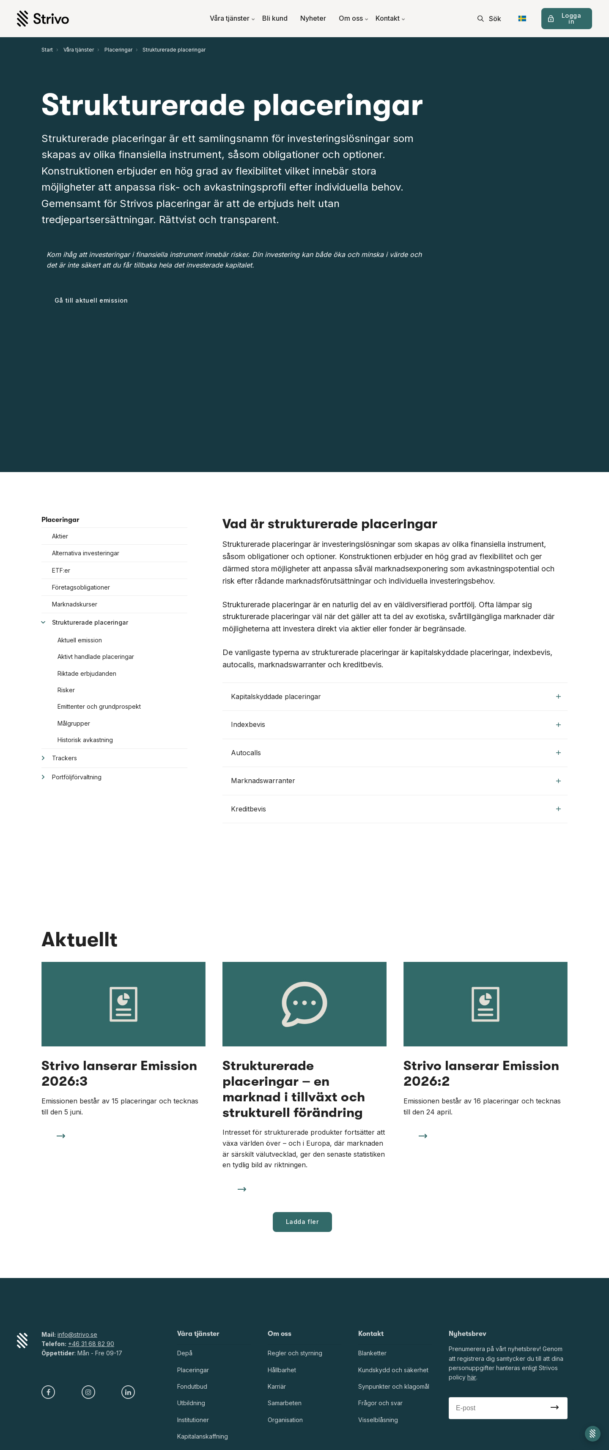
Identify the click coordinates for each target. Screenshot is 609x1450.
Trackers (64, 758)
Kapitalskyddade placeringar (396, 696)
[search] (489, 18)
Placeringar (60, 520)
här (471, 1377)
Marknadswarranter (396, 780)
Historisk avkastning (85, 739)
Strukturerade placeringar (90, 622)
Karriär (277, 1386)
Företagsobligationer (81, 587)
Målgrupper (74, 723)
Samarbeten (285, 1403)
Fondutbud (192, 1386)
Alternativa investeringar (85, 553)
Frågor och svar (380, 1403)
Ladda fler (302, 1221)
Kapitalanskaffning (202, 1436)
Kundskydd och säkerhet (393, 1370)
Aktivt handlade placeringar (96, 656)
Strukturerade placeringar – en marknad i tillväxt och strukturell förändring (293, 1089)
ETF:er (61, 570)
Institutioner (193, 1419)
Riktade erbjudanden (87, 673)
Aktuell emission (80, 640)
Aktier (60, 536)
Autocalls (396, 752)
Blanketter (372, 1353)
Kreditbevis (396, 809)
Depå (184, 1353)
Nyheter (313, 18)
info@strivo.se (77, 1334)
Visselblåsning (378, 1419)
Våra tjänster (232, 18)
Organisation (285, 1419)
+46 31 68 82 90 (91, 1343)
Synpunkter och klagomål (393, 1386)
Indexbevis (396, 724)
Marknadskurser (74, 604)
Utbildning (191, 1403)
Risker (66, 690)
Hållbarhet (282, 1370)
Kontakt (391, 18)
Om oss (354, 18)
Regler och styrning (295, 1353)
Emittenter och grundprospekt (99, 706)
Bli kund (275, 18)
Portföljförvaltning (77, 777)
